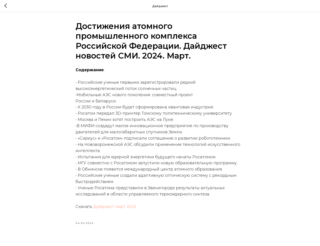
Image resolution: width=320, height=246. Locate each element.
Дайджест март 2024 (114, 206)
